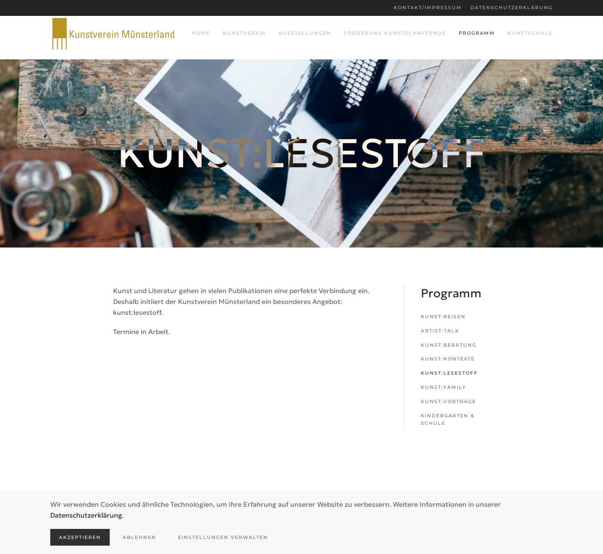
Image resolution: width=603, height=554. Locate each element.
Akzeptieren (80, 537)
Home (201, 33)
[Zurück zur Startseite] (113, 33)
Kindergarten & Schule (448, 419)
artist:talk (440, 331)
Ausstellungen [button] (304, 33)
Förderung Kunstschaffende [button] (395, 33)
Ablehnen (139, 537)
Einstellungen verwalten (223, 537)
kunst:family (443, 387)
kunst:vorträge (448, 401)
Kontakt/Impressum (428, 7)
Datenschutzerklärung (511, 7)
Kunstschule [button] (530, 33)
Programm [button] (477, 33)
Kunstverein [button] (244, 33)
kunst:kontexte (448, 359)
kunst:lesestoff (449, 373)
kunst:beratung (449, 345)
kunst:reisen (443, 316)
